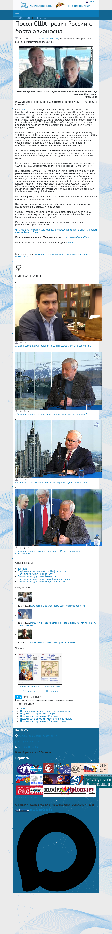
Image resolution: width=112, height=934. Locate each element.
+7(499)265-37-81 (28, 746)
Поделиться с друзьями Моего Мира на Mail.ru (44, 578)
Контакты (21, 730)
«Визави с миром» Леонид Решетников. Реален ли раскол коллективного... (47, 552)
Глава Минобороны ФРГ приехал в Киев (52, 642)
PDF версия (29, 691)
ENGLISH (91, 1)
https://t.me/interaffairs (76, 237)
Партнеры (22, 758)
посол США (21, 256)
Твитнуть (22, 568)
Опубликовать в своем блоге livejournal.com (42, 571)
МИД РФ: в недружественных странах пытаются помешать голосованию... (57, 624)
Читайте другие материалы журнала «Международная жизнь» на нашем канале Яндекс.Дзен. (56, 231)
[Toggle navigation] (17, 13)
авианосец (84, 254)
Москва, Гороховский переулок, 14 (37, 735)
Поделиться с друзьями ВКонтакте (37, 576)
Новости (41, 18)
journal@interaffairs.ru (27, 741)
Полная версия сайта (27, 797)
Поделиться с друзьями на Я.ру (35, 573)
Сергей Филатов (49, 38)
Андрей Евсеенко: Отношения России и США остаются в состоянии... (53, 345)
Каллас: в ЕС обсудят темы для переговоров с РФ (57, 605)
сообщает (26, 109)
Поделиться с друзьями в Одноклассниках (41, 581)
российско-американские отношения (56, 254)
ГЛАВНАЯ (24, 18)
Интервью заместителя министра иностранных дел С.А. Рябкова (51, 482)
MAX (70, 242)
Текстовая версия (29, 685)
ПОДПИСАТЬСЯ (26, 704)
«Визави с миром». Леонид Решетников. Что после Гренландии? (51, 414)
